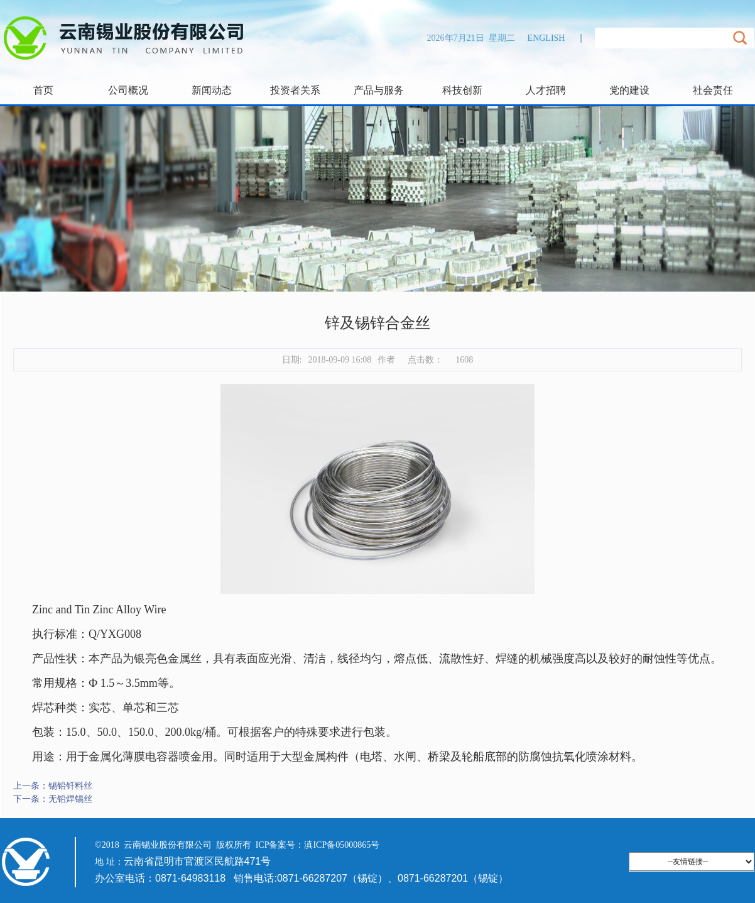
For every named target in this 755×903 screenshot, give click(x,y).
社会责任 (713, 90)
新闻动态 (212, 90)
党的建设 (629, 90)
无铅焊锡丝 (70, 799)
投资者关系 (295, 90)
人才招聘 (546, 90)
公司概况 (128, 90)
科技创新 (462, 90)
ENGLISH (546, 38)
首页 (43, 90)
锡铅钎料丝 (70, 786)
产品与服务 (379, 90)
